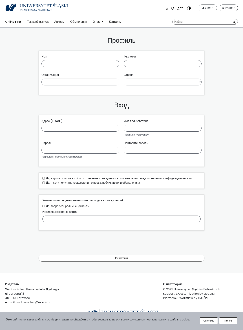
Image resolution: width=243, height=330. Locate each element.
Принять (228, 320)
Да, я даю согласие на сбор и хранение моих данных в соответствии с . (119, 178)
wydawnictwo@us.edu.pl (33, 302)
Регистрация (121, 258)
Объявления (78, 22)
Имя (44, 56)
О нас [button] (97, 22)
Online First (13, 22)
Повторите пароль (136, 143)
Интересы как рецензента (59, 212)
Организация (50, 75)
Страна (128, 75)
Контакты (115, 22)
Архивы (59, 22)
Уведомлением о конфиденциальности (166, 178)
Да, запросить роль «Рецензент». (67, 206)
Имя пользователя (136, 121)
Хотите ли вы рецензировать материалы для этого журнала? (82, 200)
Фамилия (130, 56)
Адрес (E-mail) (52, 121)
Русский (228, 7)
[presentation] (66, 243)
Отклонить (208, 320)
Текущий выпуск (37, 22)
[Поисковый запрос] (205, 21)
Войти (207, 7)
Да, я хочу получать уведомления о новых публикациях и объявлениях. (93, 183)
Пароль (46, 143)
